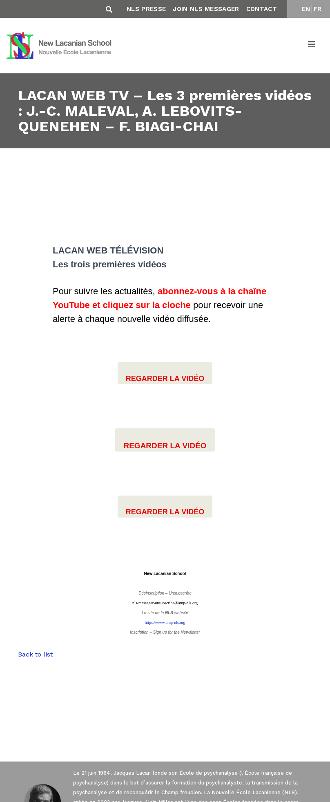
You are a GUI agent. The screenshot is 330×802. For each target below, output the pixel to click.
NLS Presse (146, 9)
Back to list (35, 654)
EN (306, 9)
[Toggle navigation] (312, 45)
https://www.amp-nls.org (165, 622)
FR (318, 9)
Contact (261, 9)
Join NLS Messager (206, 9)
